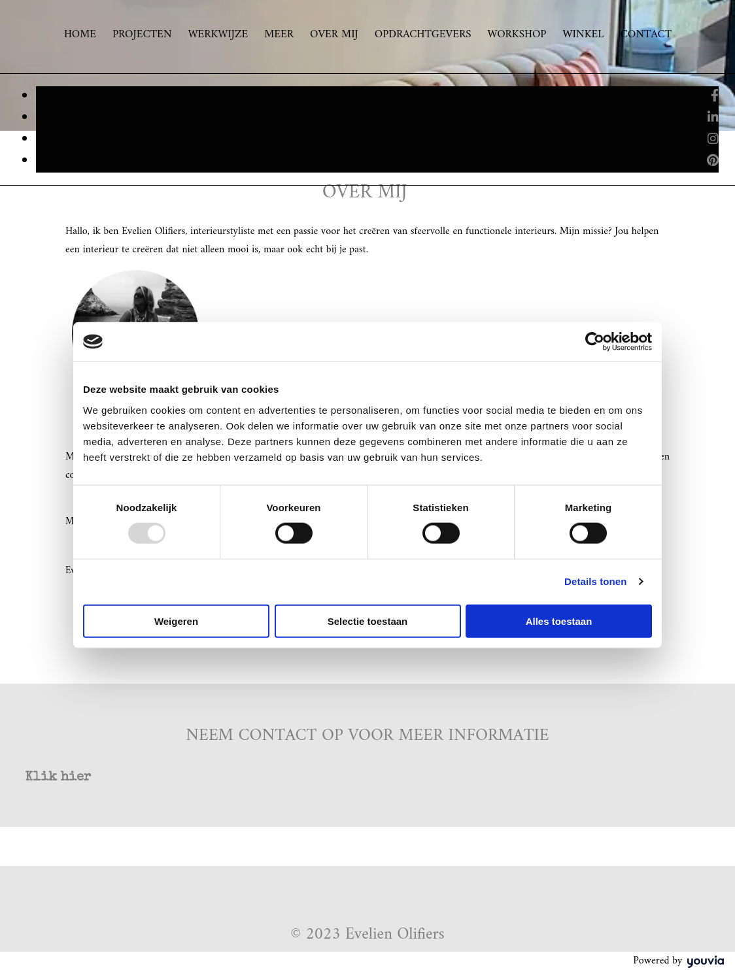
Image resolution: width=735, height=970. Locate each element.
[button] (58, 778)
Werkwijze (218, 35)
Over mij (334, 35)
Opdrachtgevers (423, 35)
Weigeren (176, 620)
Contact (646, 35)
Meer (279, 35)
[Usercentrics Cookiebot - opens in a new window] (595, 342)
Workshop (517, 35)
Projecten (142, 35)
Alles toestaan (559, 620)
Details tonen (595, 581)
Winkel (583, 35)
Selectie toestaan (368, 620)
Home (80, 35)
